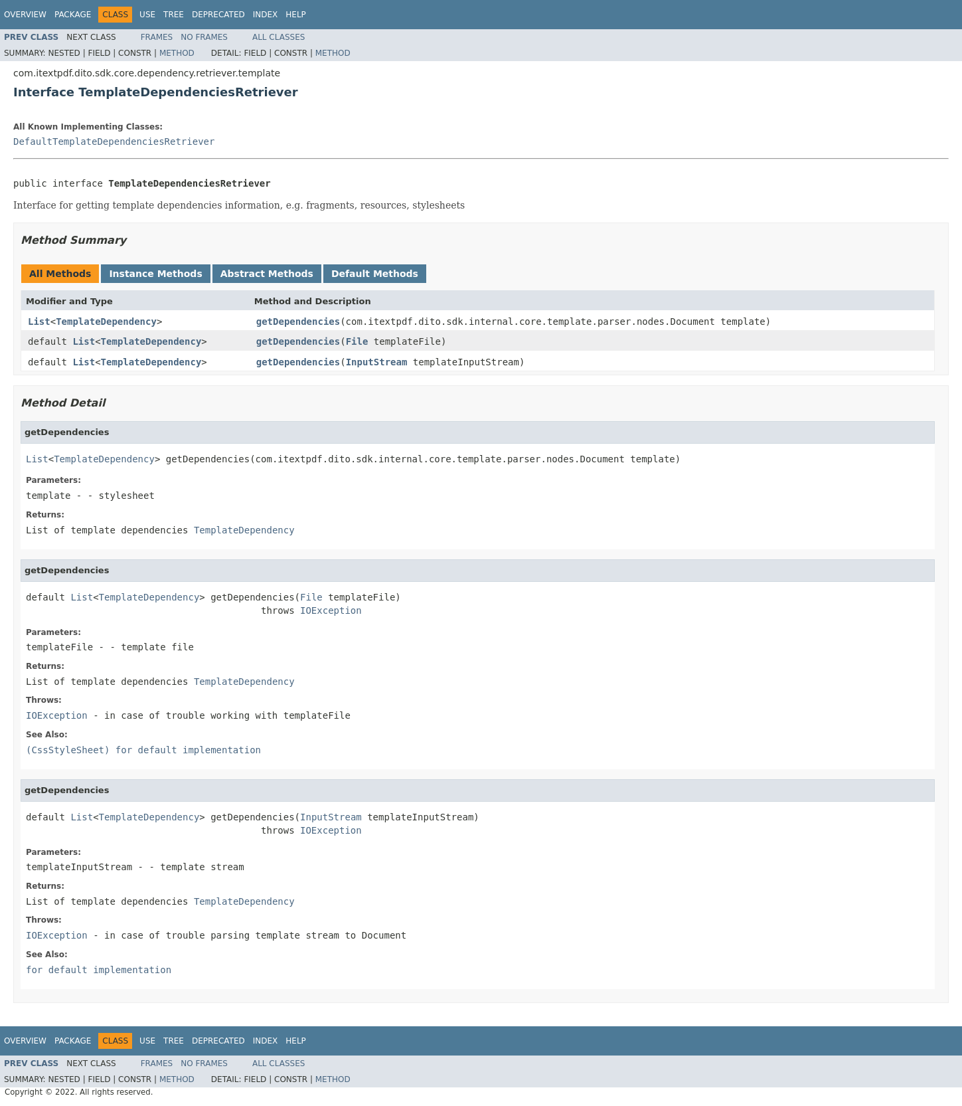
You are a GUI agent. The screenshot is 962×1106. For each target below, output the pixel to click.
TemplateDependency (106, 321)
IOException (331, 610)
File (357, 341)
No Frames (204, 37)
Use (147, 14)
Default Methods (374, 273)
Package (72, 14)
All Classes (278, 37)
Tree (173, 14)
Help (295, 14)
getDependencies (298, 321)
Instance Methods (155, 273)
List (39, 321)
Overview (25, 14)
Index (265, 14)
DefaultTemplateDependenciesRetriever (113, 141)
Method (177, 53)
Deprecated (218, 14)
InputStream (377, 362)
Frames (157, 37)
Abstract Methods (266, 273)
